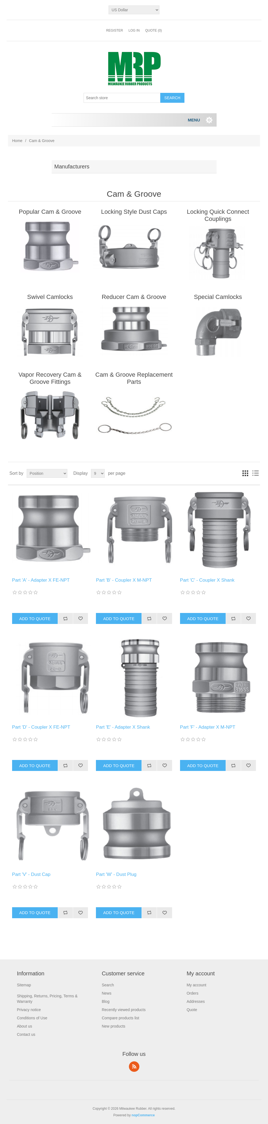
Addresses (196, 1001)
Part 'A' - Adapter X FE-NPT (41, 580)
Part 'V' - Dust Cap (31, 874)
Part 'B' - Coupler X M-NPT (124, 580)
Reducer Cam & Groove (134, 296)
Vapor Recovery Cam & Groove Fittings (49, 378)
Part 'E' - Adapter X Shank (123, 727)
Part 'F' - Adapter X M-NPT (207, 727)
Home (17, 140)
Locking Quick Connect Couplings (218, 215)
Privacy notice (29, 1010)
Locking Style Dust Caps (134, 211)
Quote (192, 1010)
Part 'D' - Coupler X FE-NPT (41, 727)
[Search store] (122, 98)
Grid (245, 473)
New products (113, 1026)
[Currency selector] (134, 9)
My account (196, 985)
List (255, 473)
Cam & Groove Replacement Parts (134, 378)
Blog (105, 1001)
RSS (134, 1066)
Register (114, 30)
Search (108, 985)
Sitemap (24, 985)
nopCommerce (143, 1115)
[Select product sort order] (47, 473)
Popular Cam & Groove (50, 211)
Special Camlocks (218, 296)
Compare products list (120, 1018)
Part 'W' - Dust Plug (116, 874)
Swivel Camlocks (50, 296)
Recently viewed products (124, 1010)
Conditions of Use (32, 1018)
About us (24, 1026)
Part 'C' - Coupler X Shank (207, 580)
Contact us (26, 1034)
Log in (134, 30)
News (106, 993)
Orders (192, 993)
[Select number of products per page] (98, 473)
